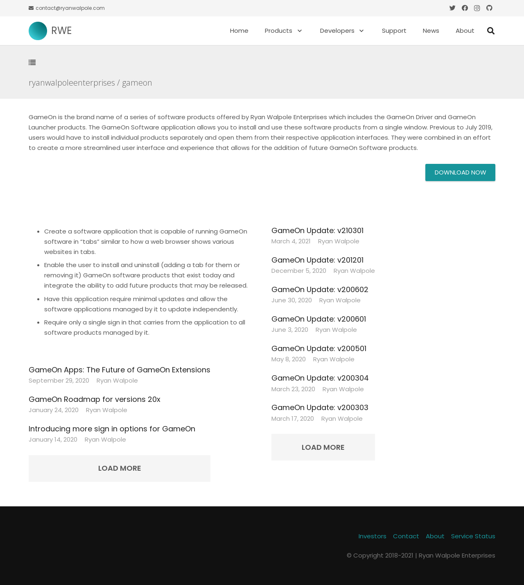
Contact (406, 536)
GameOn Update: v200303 (319, 407)
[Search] (491, 30)
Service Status (473, 536)
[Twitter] (452, 8)
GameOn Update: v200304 (320, 378)
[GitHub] (489, 8)
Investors (372, 536)
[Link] (38, 31)
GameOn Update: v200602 (319, 289)
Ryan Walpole (117, 380)
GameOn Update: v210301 (317, 230)
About (435, 536)
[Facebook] (464, 8)
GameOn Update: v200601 (318, 319)
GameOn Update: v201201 (317, 260)
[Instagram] (477, 8)
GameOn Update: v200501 (318, 348)
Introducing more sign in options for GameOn (112, 429)
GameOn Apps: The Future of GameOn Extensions (119, 370)
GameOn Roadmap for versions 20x (94, 399)
